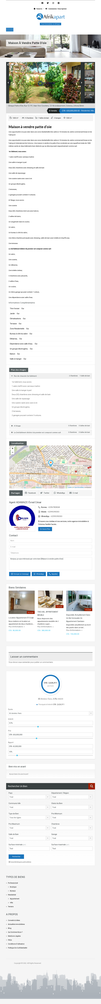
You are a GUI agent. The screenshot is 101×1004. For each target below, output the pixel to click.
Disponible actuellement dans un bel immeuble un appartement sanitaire (78, 618)
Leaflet (70, 487)
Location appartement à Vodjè (21, 618)
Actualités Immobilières (16, 924)
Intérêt (10, 719)
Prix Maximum (14, 824)
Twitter (44, 493)
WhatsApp (59, 493)
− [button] (12, 452)
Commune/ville (15, 803)
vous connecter (24, 662)
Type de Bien (14, 814)
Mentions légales (14, 936)
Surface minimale (17, 845)
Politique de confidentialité (17, 948)
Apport (11, 742)
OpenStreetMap (79, 487)
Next (81, 83)
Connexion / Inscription (56, 9)
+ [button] (12, 449)
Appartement (14, 899)
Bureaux (13, 891)
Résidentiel (12, 895)
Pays (10, 793)
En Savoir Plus (45, 529)
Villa (11, 903)
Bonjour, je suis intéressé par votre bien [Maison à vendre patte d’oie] (50, 563)
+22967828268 (54, 507)
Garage (54, 834)
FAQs (10, 940)
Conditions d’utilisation (16, 944)
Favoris (38, 9)
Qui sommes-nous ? (15, 932)
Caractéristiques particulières (20, 862)
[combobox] (50, 713)
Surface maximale (60, 845)
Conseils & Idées (14, 920)
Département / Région (60, 793)
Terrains (11, 906)
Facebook (30, 493)
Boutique (13, 887)
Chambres (55, 824)
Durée (10, 709)
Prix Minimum (56, 814)
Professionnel (13, 883)
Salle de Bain (14, 834)
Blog (9, 928)
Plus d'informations (17, 626)
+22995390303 (53, 512)
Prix (9, 731)
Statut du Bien (56, 803)
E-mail (73, 493)
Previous (8, 83)
